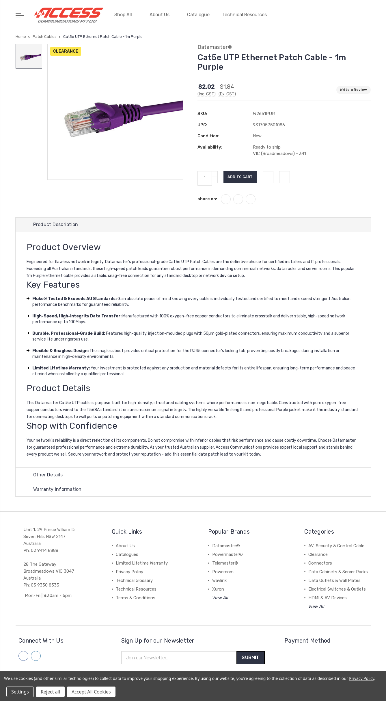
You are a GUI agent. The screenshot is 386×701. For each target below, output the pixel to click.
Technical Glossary (134, 580)
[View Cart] (367, 17)
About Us (162, 13)
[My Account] (315, 17)
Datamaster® (226, 545)
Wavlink (219, 580)
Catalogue (198, 13)
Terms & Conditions (135, 597)
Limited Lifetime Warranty (142, 562)
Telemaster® (225, 562)
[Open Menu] (21, 13)
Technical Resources (247, 13)
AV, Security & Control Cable (336, 545)
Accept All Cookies (91, 692)
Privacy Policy (129, 571)
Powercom (223, 571)
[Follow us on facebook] (23, 656)
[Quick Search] (350, 17)
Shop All (125, 13)
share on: (207, 196)
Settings (20, 692)
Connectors (320, 562)
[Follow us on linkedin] (36, 656)
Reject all (50, 692)
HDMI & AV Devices (327, 597)
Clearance (318, 554)
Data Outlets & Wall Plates (334, 580)
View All (220, 597)
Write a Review (353, 88)
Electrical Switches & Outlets (337, 588)
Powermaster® (227, 554)
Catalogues (127, 554)
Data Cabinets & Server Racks (338, 571)
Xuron (218, 588)
